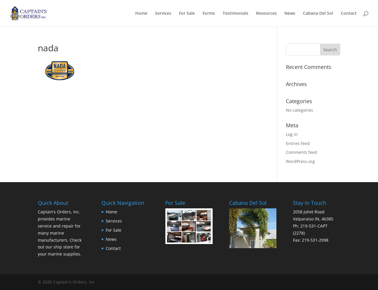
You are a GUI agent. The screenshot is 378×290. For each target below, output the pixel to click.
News (289, 13)
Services (163, 13)
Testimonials (235, 13)
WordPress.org (300, 161)
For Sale (187, 13)
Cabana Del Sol (318, 13)
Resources (266, 13)
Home (141, 13)
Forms (209, 13)
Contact (349, 13)
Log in (292, 134)
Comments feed (301, 152)
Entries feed (298, 143)
